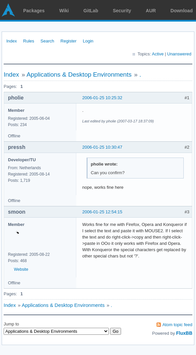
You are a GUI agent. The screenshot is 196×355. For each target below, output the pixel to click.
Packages (34, 10)
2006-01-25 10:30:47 (102, 147)
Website (21, 269)
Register (68, 40)
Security (122, 10)
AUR (151, 10)
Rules (28, 40)
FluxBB (184, 333)
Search (47, 40)
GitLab (91, 10)
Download (181, 10)
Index (11, 40)
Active (157, 53)
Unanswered (179, 53)
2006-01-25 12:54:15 (102, 211)
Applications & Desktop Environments (79, 74)
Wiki (64, 10)
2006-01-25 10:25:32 (102, 97)
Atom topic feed (177, 324)
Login (88, 40)
